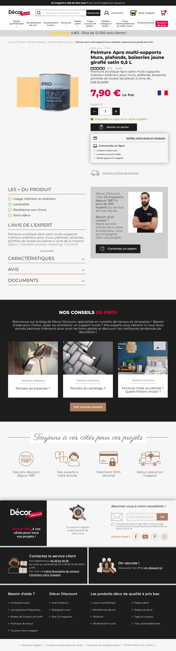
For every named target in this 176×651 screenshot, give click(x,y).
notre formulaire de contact (61, 571)
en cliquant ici (153, 567)
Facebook (135, 536)
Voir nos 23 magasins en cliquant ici (88, 3)
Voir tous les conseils (88, 407)
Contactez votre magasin (45, 575)
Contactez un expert (118, 249)
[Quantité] (105, 111)
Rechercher (93, 13)
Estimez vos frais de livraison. (120, 173)
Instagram (164, 536)
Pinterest (154, 536)
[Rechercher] (68, 13)
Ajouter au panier (114, 127)
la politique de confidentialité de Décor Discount (141, 527)
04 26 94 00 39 (59, 560)
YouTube (145, 536)
